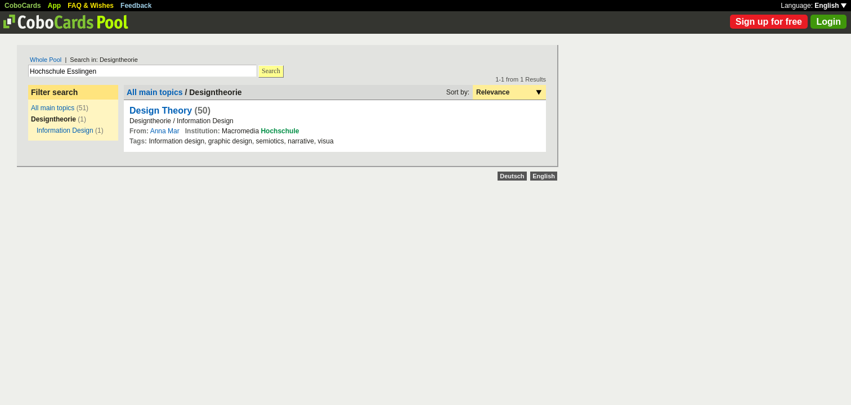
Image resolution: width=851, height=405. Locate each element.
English (830, 6)
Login (828, 21)
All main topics (52, 108)
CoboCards (23, 6)
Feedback (135, 6)
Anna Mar (165, 131)
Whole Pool (45, 59)
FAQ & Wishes (91, 6)
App (54, 6)
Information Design (65, 130)
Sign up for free (769, 21)
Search (271, 71)
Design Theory (162, 110)
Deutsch (512, 176)
